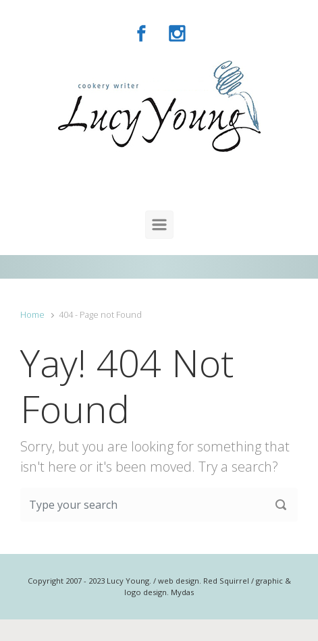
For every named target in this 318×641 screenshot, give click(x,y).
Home (32, 314)
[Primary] (159, 225)
